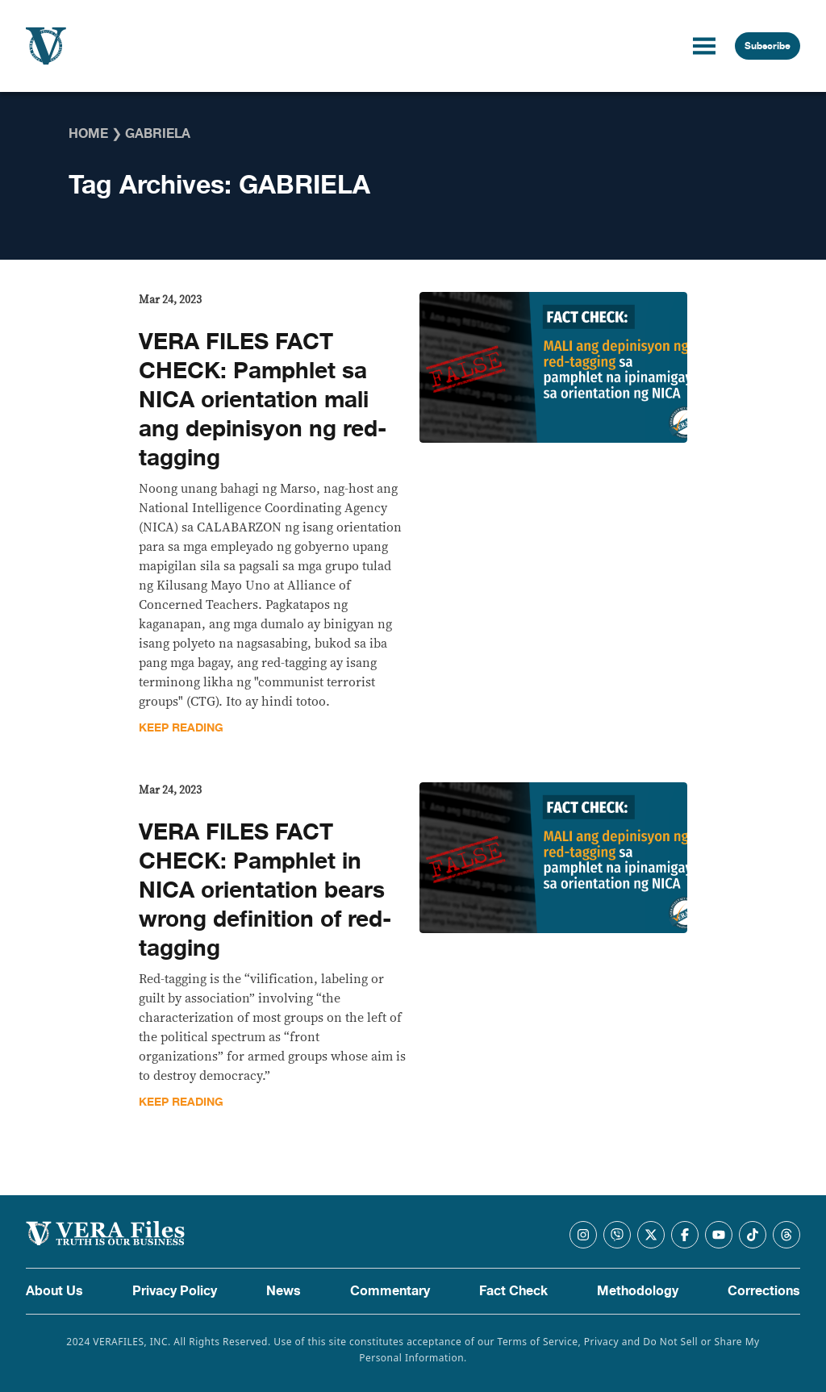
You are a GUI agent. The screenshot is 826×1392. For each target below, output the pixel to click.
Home (88, 133)
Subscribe (768, 46)
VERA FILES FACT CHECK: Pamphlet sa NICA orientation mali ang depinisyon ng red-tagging (262, 400)
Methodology (637, 1291)
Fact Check (513, 1291)
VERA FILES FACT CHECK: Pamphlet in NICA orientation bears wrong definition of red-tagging (265, 890)
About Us (54, 1291)
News (283, 1291)
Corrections (764, 1291)
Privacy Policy (174, 1291)
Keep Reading (181, 728)
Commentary (390, 1291)
